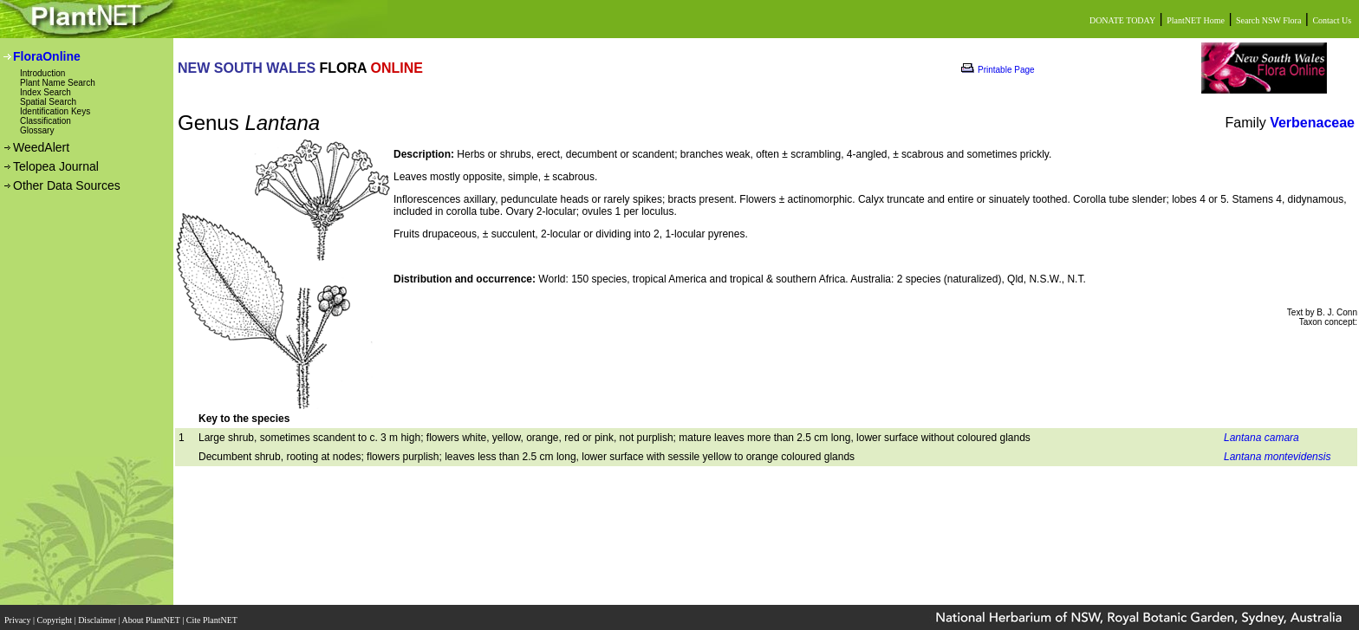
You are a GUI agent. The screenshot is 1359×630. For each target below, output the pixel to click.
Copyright (56, 615)
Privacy (18, 615)
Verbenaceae (1312, 122)
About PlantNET (151, 615)
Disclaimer (98, 615)
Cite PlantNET (212, 615)
